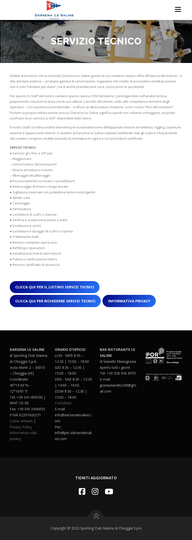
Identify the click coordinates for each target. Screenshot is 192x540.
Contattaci (63, 403)
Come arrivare (21, 421)
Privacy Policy (21, 427)
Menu (178, 9)
